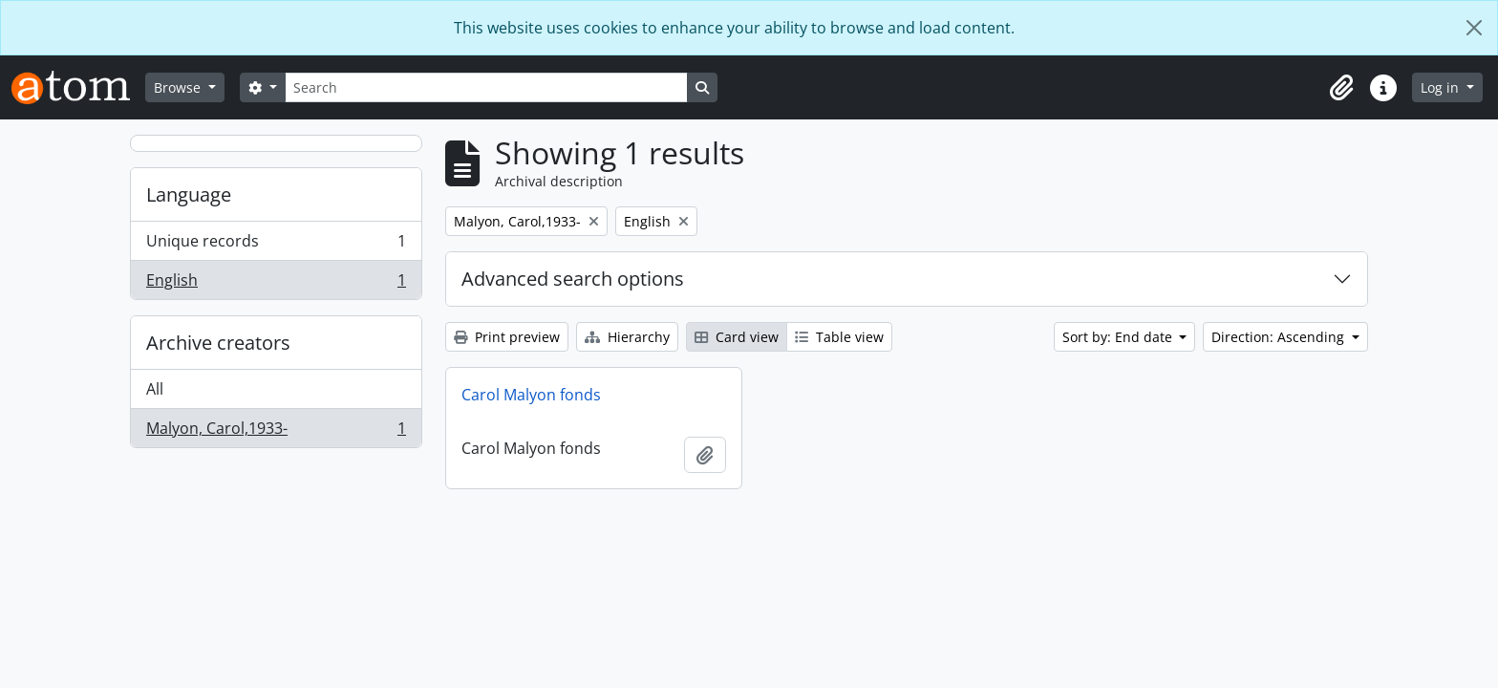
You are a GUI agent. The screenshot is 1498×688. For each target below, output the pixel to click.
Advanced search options (572, 278)
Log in (1442, 87)
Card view (737, 337)
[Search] (486, 87)
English (275, 284)
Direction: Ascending (1279, 337)
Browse (179, 87)
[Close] (1474, 27)
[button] (1341, 88)
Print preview (507, 337)
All (154, 388)
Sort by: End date (1119, 337)
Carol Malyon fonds (531, 394)
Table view (839, 337)
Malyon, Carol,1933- (275, 432)
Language (188, 194)
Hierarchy (627, 337)
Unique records (275, 245)
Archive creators (218, 342)
